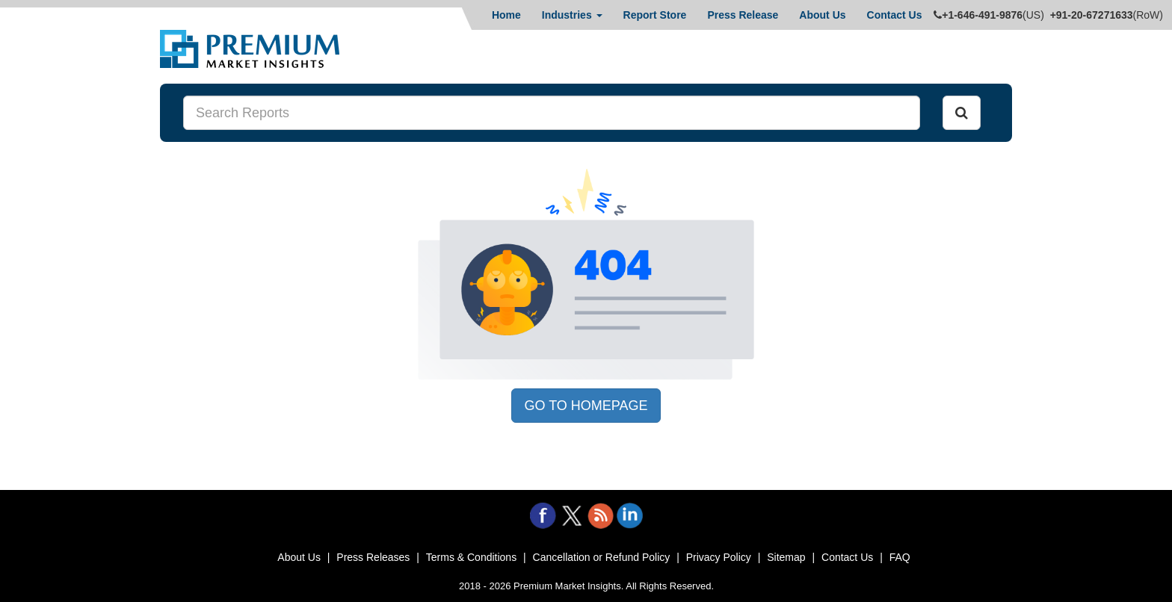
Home (506, 15)
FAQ (899, 557)
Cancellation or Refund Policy (601, 557)
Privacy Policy (718, 557)
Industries (572, 15)
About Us (822, 15)
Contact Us (894, 15)
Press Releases (373, 557)
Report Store (655, 15)
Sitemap (786, 557)
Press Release (742, 15)
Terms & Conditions (471, 557)
